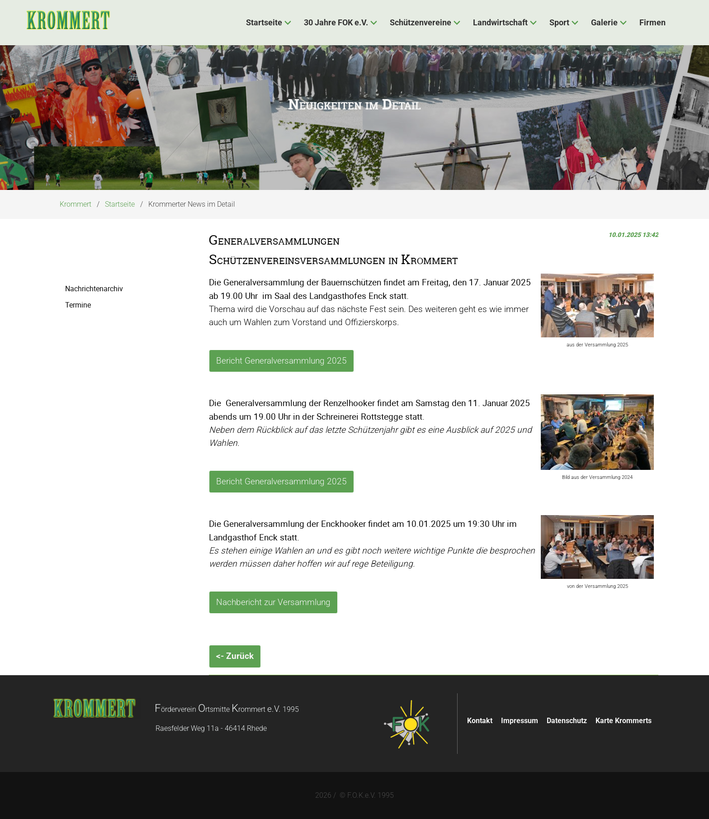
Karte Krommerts (624, 720)
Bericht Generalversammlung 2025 (281, 360)
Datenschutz (567, 720)
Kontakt (479, 720)
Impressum (519, 720)
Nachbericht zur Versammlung (273, 602)
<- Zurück (235, 656)
